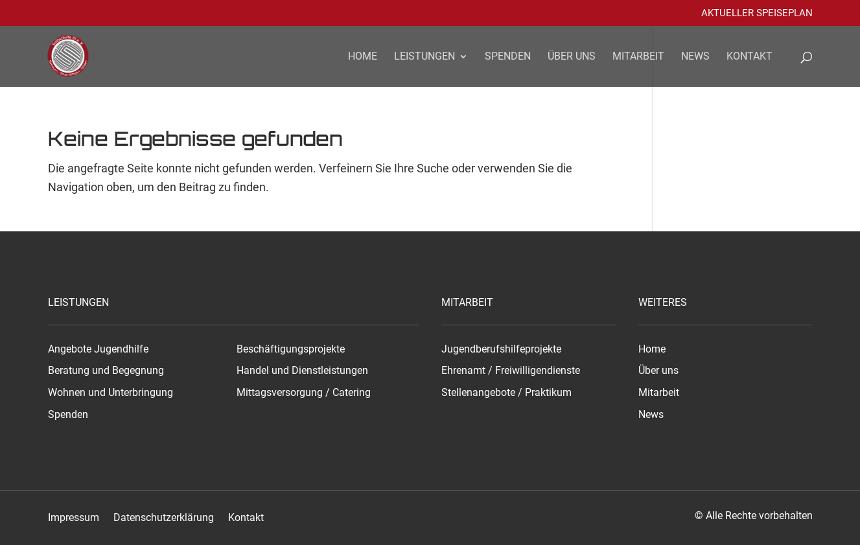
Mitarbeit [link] (638, 57)
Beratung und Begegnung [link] (106, 371)
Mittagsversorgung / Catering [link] (304, 393)
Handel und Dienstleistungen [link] (302, 371)
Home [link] (362, 57)
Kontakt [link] (749, 57)
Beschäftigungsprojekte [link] (291, 349)
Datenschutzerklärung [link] (163, 518)
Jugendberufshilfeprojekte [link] (501, 349)
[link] (76, 55)
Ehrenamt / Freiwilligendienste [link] (510, 371)
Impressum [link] (73, 518)
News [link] (695, 57)
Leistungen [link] (424, 57)
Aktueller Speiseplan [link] (757, 13)
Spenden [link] (508, 57)
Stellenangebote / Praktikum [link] (506, 393)
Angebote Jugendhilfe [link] (98, 349)
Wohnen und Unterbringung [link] (110, 393)
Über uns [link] (572, 57)
